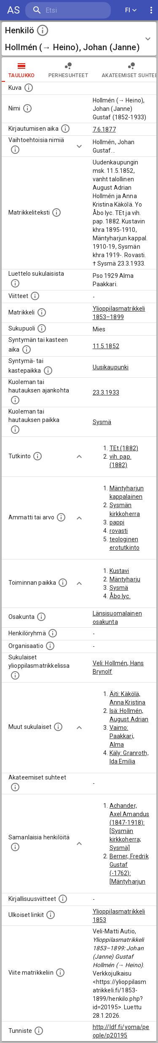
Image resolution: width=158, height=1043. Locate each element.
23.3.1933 (106, 392)
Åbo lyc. (120, 596)
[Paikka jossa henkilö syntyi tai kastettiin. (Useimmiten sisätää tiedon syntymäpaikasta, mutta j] (48, 370)
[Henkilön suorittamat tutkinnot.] (37, 456)
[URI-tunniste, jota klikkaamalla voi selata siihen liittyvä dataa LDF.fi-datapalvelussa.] (39, 1031)
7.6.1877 (104, 129)
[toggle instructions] (42, 30)
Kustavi (119, 570)
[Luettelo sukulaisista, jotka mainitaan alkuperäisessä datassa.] (15, 283)
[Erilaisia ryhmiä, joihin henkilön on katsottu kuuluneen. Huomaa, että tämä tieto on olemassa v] (52, 633)
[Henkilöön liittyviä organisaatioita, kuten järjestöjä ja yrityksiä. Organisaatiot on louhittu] (50, 646)
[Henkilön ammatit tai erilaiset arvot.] (61, 517)
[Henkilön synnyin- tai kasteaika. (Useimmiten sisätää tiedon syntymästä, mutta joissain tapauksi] (26, 349)
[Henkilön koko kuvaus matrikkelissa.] (56, 212)
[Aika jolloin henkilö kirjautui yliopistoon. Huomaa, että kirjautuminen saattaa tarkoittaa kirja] (65, 128)
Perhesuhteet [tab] (68, 69)
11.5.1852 (106, 346)
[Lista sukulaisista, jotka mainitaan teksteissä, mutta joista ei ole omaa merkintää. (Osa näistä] (58, 727)
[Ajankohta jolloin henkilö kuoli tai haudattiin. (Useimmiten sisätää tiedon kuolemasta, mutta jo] (15, 400)
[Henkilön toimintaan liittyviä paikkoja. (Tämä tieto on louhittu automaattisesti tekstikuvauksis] (63, 582)
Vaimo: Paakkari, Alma (122, 736)
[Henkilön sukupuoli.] (41, 328)
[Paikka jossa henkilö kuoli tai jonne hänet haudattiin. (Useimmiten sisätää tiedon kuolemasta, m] (15, 429)
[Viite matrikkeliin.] (60, 972)
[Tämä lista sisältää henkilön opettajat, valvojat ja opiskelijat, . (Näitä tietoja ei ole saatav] (15, 787)
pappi (117, 522)
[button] (79, 39)
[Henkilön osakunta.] (41, 617)
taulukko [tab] (22, 69)
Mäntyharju (125, 579)
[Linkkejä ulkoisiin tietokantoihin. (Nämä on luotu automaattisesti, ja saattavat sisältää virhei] (50, 915)
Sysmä (102, 422)
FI (131, 10)
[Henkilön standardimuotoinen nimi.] (27, 108)
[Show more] (79, 146)
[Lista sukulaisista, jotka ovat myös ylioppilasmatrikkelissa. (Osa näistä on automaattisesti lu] (15, 675)
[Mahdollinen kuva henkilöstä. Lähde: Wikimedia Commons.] (28, 87)
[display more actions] (151, 10)
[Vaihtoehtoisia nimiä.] (15, 149)
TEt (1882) (124, 448)
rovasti (119, 530)
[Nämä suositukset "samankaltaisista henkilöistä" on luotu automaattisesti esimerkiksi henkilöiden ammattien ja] (15, 847)
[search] (68, 10)
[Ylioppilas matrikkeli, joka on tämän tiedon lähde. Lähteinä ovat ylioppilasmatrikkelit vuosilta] (41, 312)
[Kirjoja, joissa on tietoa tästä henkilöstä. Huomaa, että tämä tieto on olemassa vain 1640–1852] (63, 899)
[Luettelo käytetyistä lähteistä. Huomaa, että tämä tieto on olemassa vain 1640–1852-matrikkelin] (35, 296)
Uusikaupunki (111, 367)
